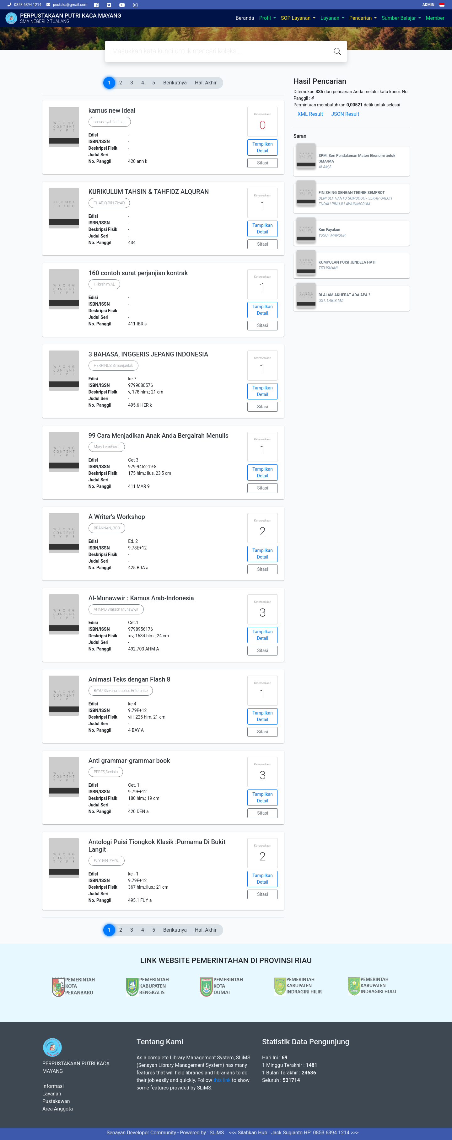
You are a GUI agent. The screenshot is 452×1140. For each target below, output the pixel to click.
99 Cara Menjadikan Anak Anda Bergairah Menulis (159, 435)
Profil (265, 18)
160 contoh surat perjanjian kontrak (138, 273)
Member (435, 18)
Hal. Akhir (206, 83)
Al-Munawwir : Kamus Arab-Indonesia (141, 598)
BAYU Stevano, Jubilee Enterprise (121, 690)
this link (222, 1080)
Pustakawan (56, 1101)
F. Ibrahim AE (104, 284)
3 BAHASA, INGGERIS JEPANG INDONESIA (148, 354)
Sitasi (262, 162)
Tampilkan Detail (262, 147)
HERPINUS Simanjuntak (113, 365)
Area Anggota (57, 1109)
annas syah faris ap (110, 122)
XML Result (310, 114)
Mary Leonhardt (107, 447)
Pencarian (361, 18)
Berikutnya (175, 83)
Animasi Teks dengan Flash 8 (129, 679)
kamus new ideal (112, 110)
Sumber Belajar (399, 18)
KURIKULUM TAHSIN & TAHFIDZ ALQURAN (149, 191)
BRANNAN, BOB (107, 528)
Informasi (53, 1086)
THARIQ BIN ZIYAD (109, 203)
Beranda (245, 18)
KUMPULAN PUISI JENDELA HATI (347, 262)
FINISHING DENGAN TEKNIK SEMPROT (352, 192)
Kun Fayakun (329, 229)
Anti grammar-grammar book (129, 760)
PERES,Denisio (106, 772)
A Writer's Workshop (117, 517)
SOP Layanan (296, 18)
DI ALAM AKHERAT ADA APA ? (344, 295)
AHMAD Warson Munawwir (116, 609)
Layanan (330, 18)
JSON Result (345, 114)
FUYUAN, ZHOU (107, 861)
